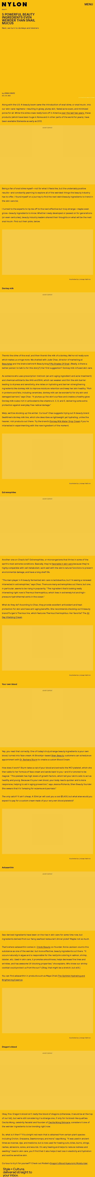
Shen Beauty (57, 755)
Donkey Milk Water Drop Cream (65, 421)
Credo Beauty (43, 947)
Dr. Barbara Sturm (28, 759)
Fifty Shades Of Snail (59, 363)
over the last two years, (72, 113)
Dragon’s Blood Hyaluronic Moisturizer (68, 1163)
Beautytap (7, 363)
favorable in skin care (62, 563)
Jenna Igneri (9, 93)
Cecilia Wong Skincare (59, 1122)
